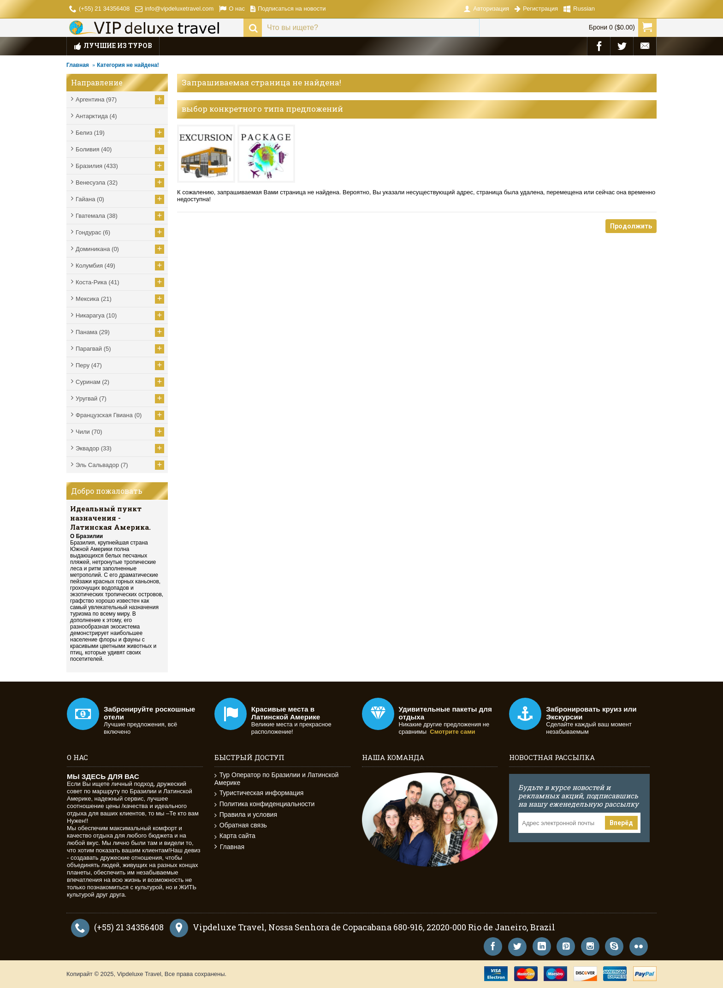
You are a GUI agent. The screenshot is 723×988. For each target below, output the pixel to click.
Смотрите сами (452, 731)
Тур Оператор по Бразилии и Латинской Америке (276, 778)
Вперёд (621, 822)
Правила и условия (245, 815)
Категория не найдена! (128, 65)
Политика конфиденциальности (264, 804)
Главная (77, 65)
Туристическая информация (259, 793)
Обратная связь (240, 825)
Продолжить (631, 226)
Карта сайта (234, 836)
